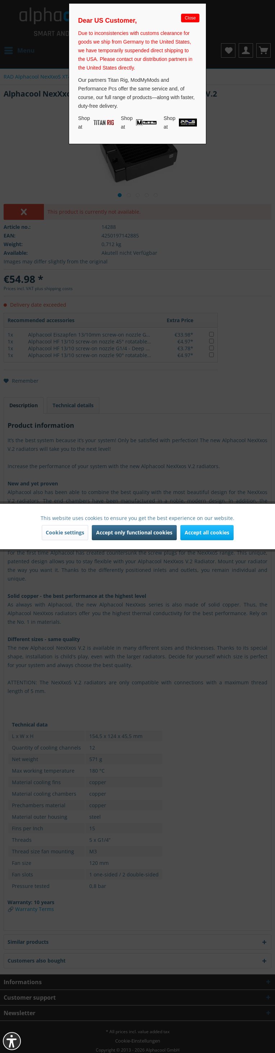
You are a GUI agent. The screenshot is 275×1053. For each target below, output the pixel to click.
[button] (12, 1041)
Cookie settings (65, 532)
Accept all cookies (207, 532)
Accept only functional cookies (134, 532)
